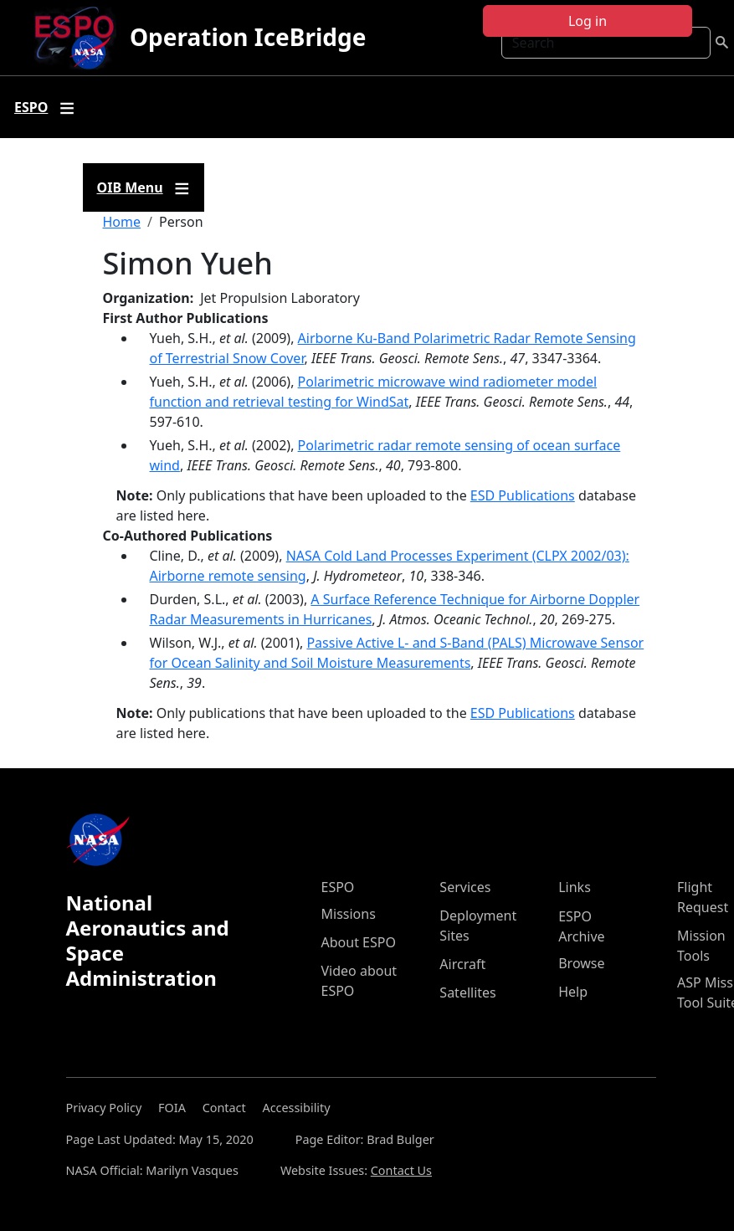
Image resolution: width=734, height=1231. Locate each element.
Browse (581, 963)
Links (574, 887)
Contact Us (401, 1170)
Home (122, 222)
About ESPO (358, 942)
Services (464, 887)
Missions (348, 914)
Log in (587, 21)
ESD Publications (522, 495)
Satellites (467, 992)
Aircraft (462, 964)
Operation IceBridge (248, 37)
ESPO (338, 887)
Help (573, 991)
